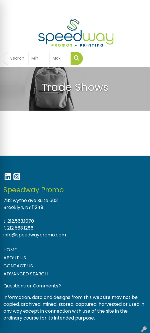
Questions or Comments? (32, 286)
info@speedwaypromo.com (34, 235)
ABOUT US (14, 257)
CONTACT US (18, 266)
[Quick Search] (16, 58)
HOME (10, 249)
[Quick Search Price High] (60, 58)
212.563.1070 (20, 221)
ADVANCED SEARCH (25, 274)
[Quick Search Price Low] (39, 58)
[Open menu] (138, 58)
